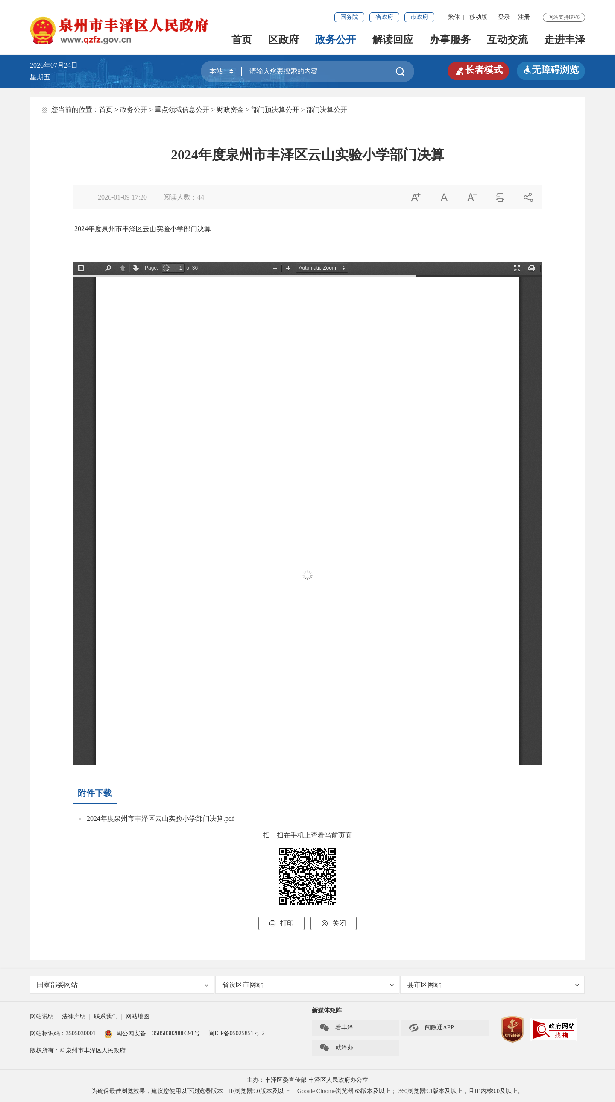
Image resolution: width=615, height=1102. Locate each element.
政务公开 (335, 39)
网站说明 (42, 1016)
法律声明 (74, 1016)
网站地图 (137, 1016)
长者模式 (478, 70)
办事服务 (450, 39)
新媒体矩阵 (327, 1010)
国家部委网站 (123, 984)
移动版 (478, 17)
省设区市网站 (308, 984)
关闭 (333, 923)
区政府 (283, 39)
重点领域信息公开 (182, 109)
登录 (504, 17)
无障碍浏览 (551, 70)
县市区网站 (493, 984)
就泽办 (336, 1048)
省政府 (384, 17)
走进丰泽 (564, 39)
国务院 (349, 17)
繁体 (454, 17)
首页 (241, 39)
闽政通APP (431, 1028)
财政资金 (230, 109)
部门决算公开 (326, 109)
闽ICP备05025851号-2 (236, 1033)
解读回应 (392, 39)
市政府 (419, 17)
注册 (524, 17)
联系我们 (106, 1016)
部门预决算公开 (275, 109)
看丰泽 (336, 1028)
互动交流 (507, 39)
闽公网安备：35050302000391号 (152, 1033)
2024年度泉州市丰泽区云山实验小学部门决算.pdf (160, 818)
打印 (281, 923)
